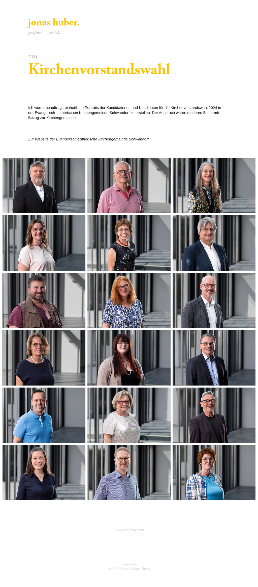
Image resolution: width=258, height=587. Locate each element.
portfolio (34, 33)
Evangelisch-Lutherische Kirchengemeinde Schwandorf (102, 139)
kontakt (54, 33)
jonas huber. (54, 24)
